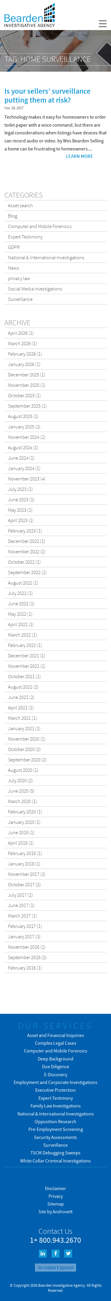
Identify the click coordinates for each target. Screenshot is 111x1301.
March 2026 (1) (22, 343)
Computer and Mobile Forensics (40, 226)
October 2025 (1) (24, 395)
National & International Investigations (46, 257)
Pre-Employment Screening (55, 1129)
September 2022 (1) (27, 572)
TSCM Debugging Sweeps (55, 1153)
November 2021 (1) (27, 666)
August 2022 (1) (23, 582)
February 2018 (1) (25, 853)
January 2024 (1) (24, 468)
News (13, 268)
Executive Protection (55, 1090)
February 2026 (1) (25, 354)
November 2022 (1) (27, 551)
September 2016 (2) (27, 957)
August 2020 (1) (23, 770)
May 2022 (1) (20, 614)
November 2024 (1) (27, 437)
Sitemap (55, 1204)
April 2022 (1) (21, 624)
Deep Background (55, 1059)
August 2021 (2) (23, 687)
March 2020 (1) (22, 801)
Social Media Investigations (35, 288)
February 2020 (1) (25, 811)
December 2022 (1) (26, 541)
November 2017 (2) (27, 874)
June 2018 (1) (21, 832)
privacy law (19, 278)
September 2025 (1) (27, 406)
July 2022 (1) (20, 593)
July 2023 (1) (20, 489)
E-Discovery (55, 1074)
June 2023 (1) (21, 499)
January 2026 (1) (24, 364)
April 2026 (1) (21, 333)
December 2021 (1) (26, 655)
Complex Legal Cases (55, 1043)
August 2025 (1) (23, 416)
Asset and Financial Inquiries (55, 1035)
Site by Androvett (55, 1211)
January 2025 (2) (24, 426)
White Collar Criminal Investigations (55, 1161)
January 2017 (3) (24, 936)
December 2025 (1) (26, 374)
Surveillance (20, 299)
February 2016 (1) (25, 967)
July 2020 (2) (20, 780)
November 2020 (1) (27, 739)
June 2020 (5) (21, 791)
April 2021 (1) (21, 707)
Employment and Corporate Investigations (55, 1082)
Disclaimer (55, 1188)
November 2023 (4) (27, 478)
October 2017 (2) (24, 884)
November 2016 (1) (27, 947)
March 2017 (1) (22, 915)
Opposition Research (55, 1121)
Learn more (79, 156)
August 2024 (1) (23, 447)
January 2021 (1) (24, 728)
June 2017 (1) (21, 905)
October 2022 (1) (24, 562)
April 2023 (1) (21, 520)
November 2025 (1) (27, 385)
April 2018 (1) (21, 843)
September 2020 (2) (27, 759)
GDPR (14, 247)
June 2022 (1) (21, 603)
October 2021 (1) (24, 676)
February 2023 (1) (25, 530)
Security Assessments (55, 1137)
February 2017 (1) (25, 926)
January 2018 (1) (24, 863)
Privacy (56, 1196)
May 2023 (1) (20, 510)
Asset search (20, 205)
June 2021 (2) (21, 697)
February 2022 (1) (25, 645)
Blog (12, 216)
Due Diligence (55, 1066)
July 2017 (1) (20, 895)
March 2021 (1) (22, 718)
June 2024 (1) (21, 458)
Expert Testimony (25, 236)
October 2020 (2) (24, 749)
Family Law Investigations (55, 1106)
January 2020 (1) (24, 822)
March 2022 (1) (22, 634)
